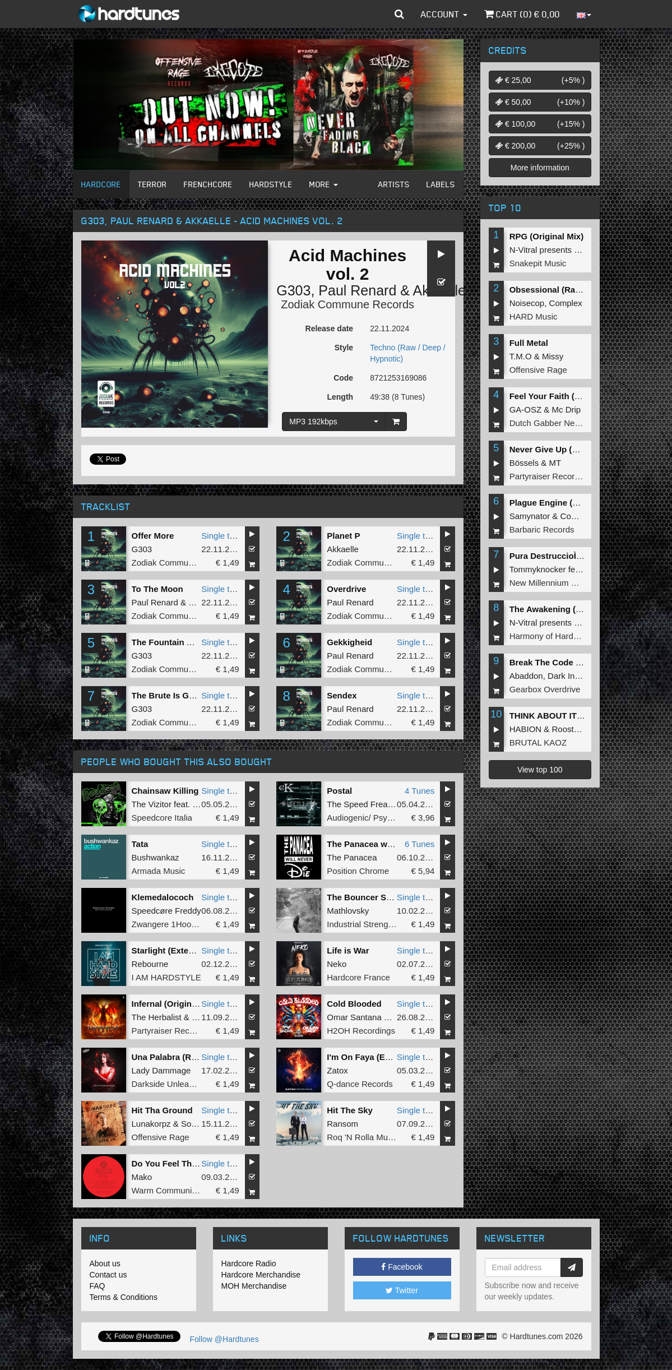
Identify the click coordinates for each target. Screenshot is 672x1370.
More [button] (323, 184)
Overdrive (346, 589)
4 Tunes (419, 790)
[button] (399, 14)
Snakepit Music (538, 263)
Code (343, 377)
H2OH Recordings (361, 1030)
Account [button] (444, 14)
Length (340, 396)
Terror (152, 184)
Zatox (337, 1070)
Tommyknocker (537, 569)
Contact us (108, 1274)
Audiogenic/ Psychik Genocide (384, 817)
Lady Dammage (161, 1070)
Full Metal (528, 343)
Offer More (153, 535)
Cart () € (522, 14)
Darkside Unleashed (169, 1084)
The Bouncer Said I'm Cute (380, 897)
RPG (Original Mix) (546, 236)
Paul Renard (357, 290)
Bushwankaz (155, 857)
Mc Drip (566, 409)
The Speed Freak (359, 804)
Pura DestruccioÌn (548, 556)
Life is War (348, 950)
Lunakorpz (151, 1123)
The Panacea (352, 857)
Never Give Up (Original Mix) (566, 449)
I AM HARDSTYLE (166, 977)
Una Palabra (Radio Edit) (181, 1057)
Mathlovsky (348, 910)
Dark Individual (575, 676)
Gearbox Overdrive (545, 689)
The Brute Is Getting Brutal (185, 695)
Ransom (342, 1123)
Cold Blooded (354, 1003)
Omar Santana (354, 1017)
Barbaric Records (541, 529)
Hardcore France (358, 977)
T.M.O (520, 356)
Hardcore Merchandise (261, 1274)
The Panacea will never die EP (387, 844)
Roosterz (569, 729)
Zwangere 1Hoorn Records (182, 924)
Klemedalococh (163, 897)
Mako (142, 1177)
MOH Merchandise (254, 1285)
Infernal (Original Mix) (175, 1003)
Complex (565, 303)
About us (105, 1263)
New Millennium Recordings (561, 582)
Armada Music (159, 871)
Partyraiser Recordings (174, 1030)
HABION (525, 729)
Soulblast (198, 1123)
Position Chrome (358, 871)
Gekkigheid (349, 642)
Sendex (341, 695)
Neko (336, 964)
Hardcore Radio (248, 1263)
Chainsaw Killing (165, 790)
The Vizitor (152, 804)
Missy (552, 356)
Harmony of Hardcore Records (566, 636)
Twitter (402, 1290)
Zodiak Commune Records (347, 304)
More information (540, 167)
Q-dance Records (360, 1084)
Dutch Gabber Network (552, 423)
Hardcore (101, 184)
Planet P (343, 535)
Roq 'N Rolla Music (362, 1137)
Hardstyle (271, 184)
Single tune (222, 535)
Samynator (529, 516)
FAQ (97, 1285)
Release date (329, 328)
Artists (394, 184)
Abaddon (526, 676)
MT (555, 463)
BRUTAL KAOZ (538, 742)
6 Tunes (419, 844)
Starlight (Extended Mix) (180, 950)
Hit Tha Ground (162, 1110)
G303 (293, 290)
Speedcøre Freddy (166, 910)
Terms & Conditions (123, 1297)
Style (344, 347)
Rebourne (150, 964)
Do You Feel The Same (176, 1163)
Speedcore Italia (162, 817)
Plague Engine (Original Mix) (566, 502)
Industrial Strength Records (378, 924)
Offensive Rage (160, 1137)
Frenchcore (208, 184)
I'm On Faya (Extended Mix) (381, 1057)
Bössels (524, 463)
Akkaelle (343, 549)
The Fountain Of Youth (176, 642)
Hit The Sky (350, 1110)
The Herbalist (157, 1017)
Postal (339, 790)
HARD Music (533, 316)
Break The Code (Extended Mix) (572, 662)
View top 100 (540, 769)
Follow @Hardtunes (224, 1339)
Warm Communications (175, 1190)
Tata (140, 844)
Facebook (401, 1266)
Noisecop (527, 303)
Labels (441, 184)
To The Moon (157, 589)
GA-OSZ (525, 409)
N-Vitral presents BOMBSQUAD (569, 249)
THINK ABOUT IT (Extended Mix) (574, 715)
